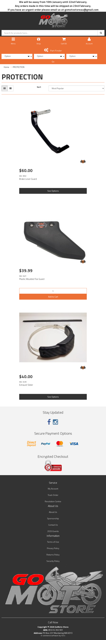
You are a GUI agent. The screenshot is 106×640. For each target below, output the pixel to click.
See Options (53, 190)
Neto (63, 635)
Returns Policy (53, 554)
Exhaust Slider (26, 385)
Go (53, 61)
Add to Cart (53, 296)
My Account (53, 488)
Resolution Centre (53, 501)
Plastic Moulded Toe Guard (31, 279)
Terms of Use (53, 541)
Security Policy (53, 561)
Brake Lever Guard (28, 179)
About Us (53, 512)
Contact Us (53, 524)
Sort (39, 87)
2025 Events (53, 531)
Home (6, 67)
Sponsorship (53, 518)
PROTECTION (18, 67)
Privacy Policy (53, 548)
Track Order (53, 495)
